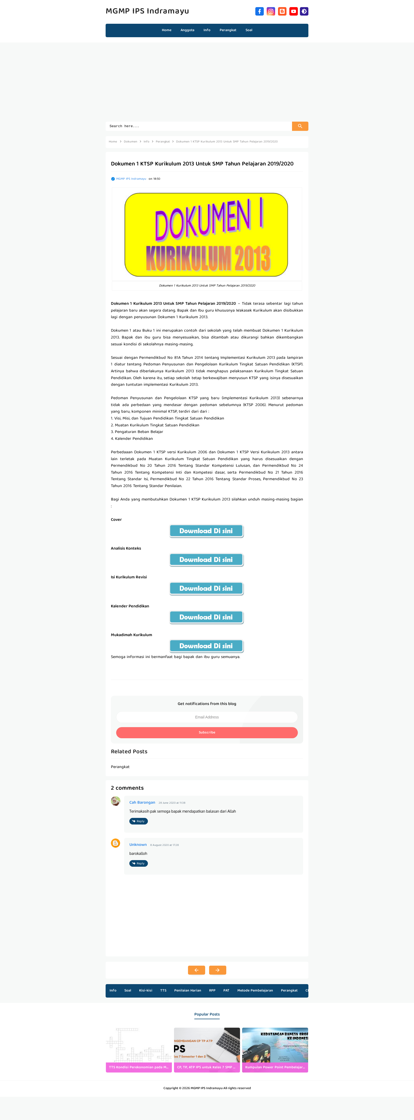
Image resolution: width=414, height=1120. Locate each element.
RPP (212, 990)
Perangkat (289, 990)
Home (166, 30)
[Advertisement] (207, 85)
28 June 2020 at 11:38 (172, 803)
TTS (163, 990)
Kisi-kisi (145, 990)
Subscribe (207, 733)
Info (113, 990)
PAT (226, 990)
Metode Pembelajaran (255, 990)
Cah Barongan (142, 803)
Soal (127, 990)
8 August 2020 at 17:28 (164, 844)
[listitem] (139, 1049)
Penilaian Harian (187, 990)
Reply (140, 821)
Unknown (138, 844)
